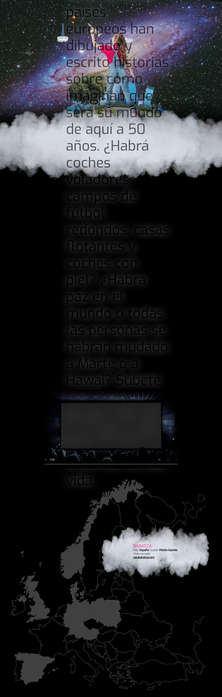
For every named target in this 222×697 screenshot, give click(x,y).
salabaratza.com (143, 557)
